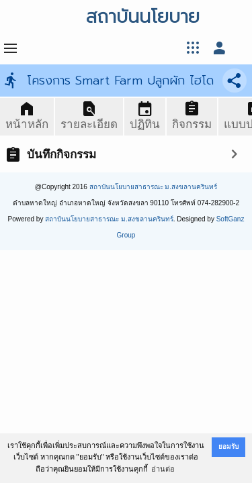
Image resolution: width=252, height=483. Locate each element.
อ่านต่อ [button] (163, 469)
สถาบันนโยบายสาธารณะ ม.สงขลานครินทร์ (153, 187)
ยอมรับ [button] (228, 446)
